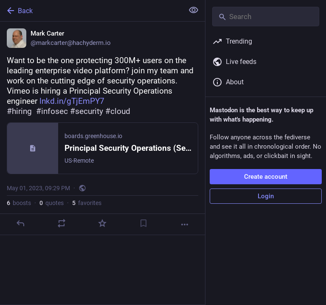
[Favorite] (102, 223)
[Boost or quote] (61, 223)
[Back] (91, 10)
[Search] (265, 16)
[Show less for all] (193, 10)
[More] (185, 224)
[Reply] (20, 223)
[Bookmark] (143, 223)
